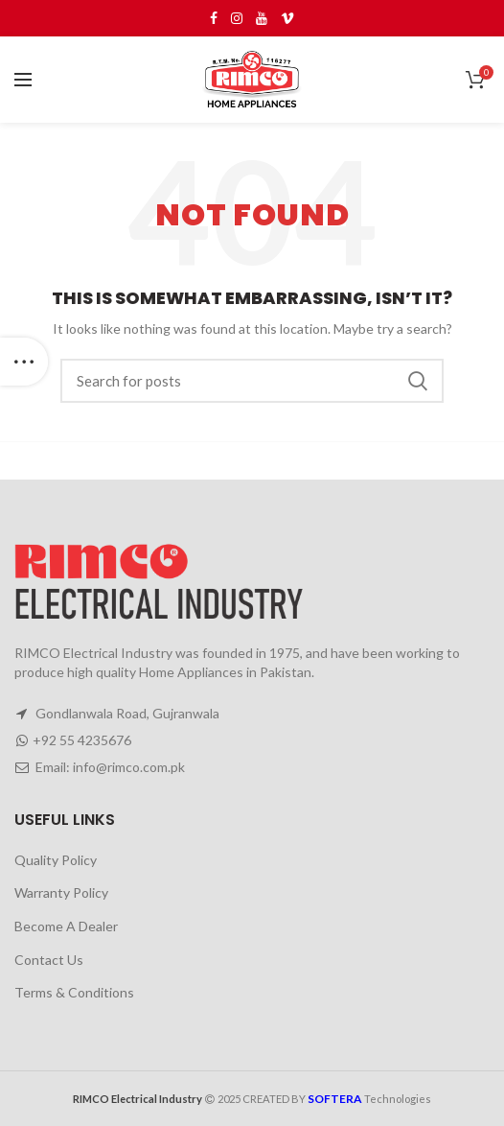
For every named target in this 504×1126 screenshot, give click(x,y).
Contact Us (48, 959)
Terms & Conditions (74, 992)
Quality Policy (55, 860)
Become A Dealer (66, 926)
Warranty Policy (61, 892)
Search (418, 381)
